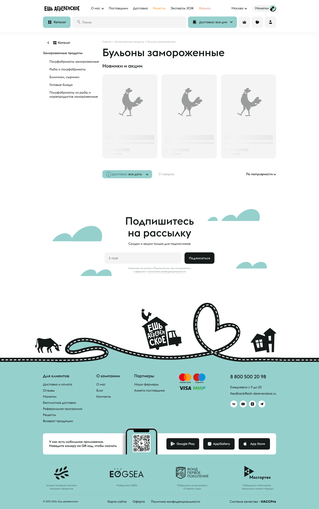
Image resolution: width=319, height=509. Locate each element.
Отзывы (49, 390)
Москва (237, 8)
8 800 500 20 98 (248, 376)
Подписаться (199, 258)
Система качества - (253, 502)
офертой (140, 271)
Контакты (103, 396)
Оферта (139, 502)
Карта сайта (117, 502)
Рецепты (49, 415)
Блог (99, 390)
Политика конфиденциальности (175, 502)
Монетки (50, 396)
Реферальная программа (62, 409)
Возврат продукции (58, 421)
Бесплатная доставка (59, 403)
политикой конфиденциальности (167, 271)
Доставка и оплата (57, 384)
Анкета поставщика (149, 390)
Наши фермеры (146, 384)
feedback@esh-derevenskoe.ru (253, 393)
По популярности (259, 174)
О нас (101, 384)
